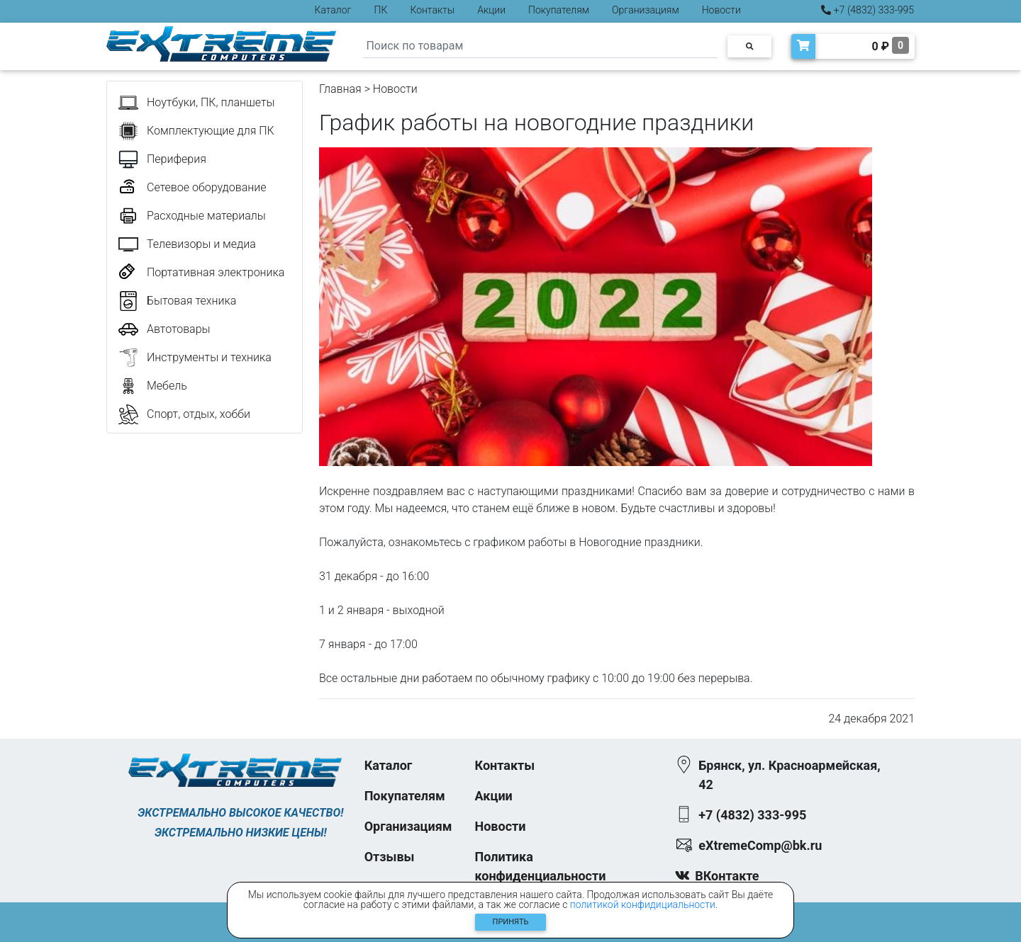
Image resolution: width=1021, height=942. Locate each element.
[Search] (540, 46)
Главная (340, 89)
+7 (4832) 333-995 (867, 10)
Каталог (333, 10)
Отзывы (389, 856)
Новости (721, 10)
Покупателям (558, 10)
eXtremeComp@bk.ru (760, 845)
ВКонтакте (727, 875)
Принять (511, 921)
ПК (381, 10)
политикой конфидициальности (642, 904)
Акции (491, 10)
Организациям (645, 10)
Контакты (432, 10)
